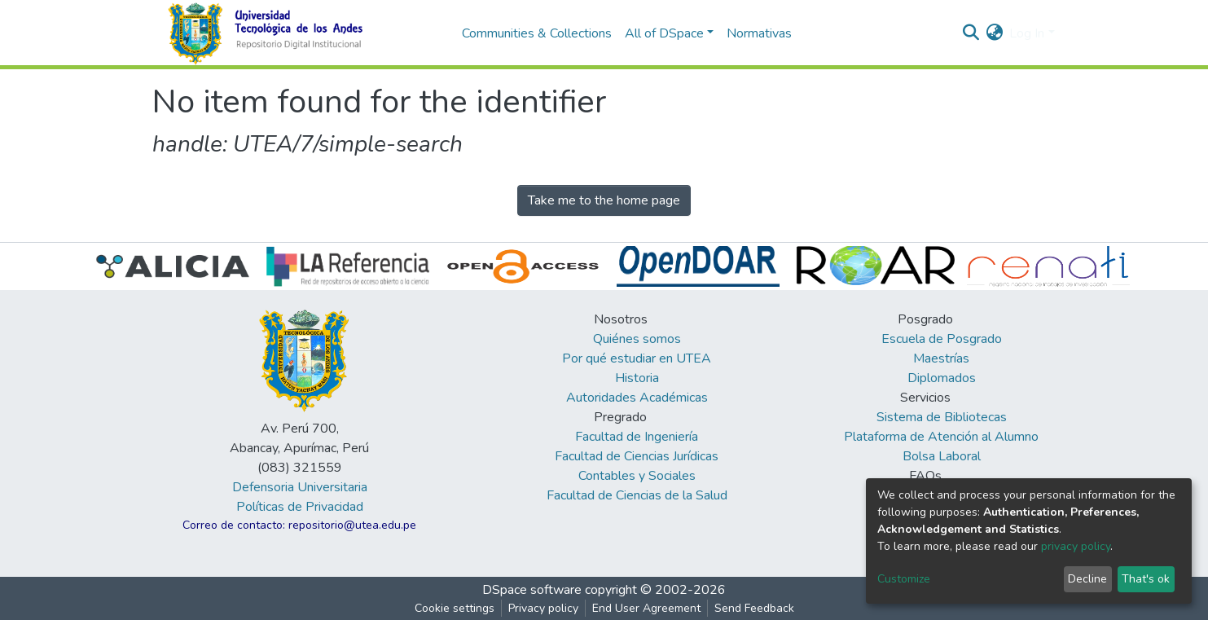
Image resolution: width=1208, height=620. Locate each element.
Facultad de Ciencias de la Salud (637, 495)
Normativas (759, 33)
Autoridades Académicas (637, 398)
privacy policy (1075, 546)
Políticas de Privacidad (299, 507)
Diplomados (941, 378)
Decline (1087, 579)
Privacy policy (543, 608)
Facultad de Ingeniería (636, 437)
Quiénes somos (637, 339)
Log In (1026, 33)
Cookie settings (454, 608)
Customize (903, 579)
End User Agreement (646, 608)
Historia (637, 378)
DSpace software (532, 590)
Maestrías (941, 358)
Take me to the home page (604, 200)
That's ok (1146, 579)
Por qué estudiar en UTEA (636, 358)
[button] (994, 33)
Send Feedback (754, 608)
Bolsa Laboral (942, 456)
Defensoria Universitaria (299, 487)
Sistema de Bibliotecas (941, 417)
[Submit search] (970, 33)
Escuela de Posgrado (941, 339)
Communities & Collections (537, 33)
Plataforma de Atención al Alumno (941, 437)
